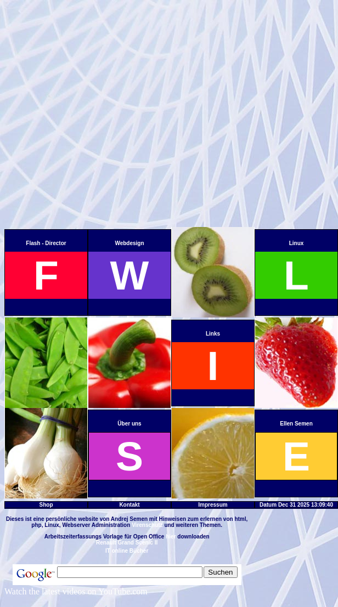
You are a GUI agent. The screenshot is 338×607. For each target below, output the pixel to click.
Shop (46, 505)
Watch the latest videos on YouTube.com (76, 591)
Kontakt (129, 505)
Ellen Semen (296, 424)
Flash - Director (46, 243)
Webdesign (129, 243)
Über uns (129, 424)
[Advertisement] (111, 115)
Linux (296, 243)
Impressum (212, 505)
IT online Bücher (126, 551)
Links (213, 334)
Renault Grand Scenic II (126, 543)
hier (171, 537)
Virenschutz (147, 525)
